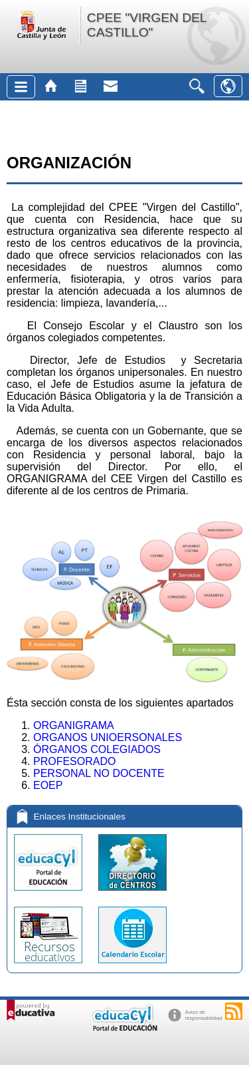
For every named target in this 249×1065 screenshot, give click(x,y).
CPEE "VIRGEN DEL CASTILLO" (147, 25)
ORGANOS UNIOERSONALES (107, 737)
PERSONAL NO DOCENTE (99, 773)
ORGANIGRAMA (73, 725)
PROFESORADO (74, 761)
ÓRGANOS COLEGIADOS (97, 749)
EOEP (47, 785)
